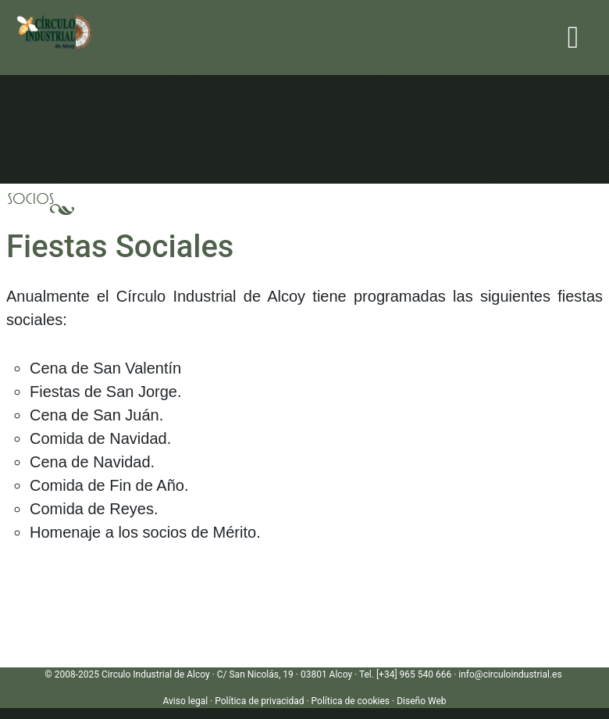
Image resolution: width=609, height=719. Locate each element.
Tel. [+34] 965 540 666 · (408, 674)
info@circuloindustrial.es (509, 674)
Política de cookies (351, 701)
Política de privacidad (259, 701)
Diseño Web (421, 701)
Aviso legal (185, 701)
